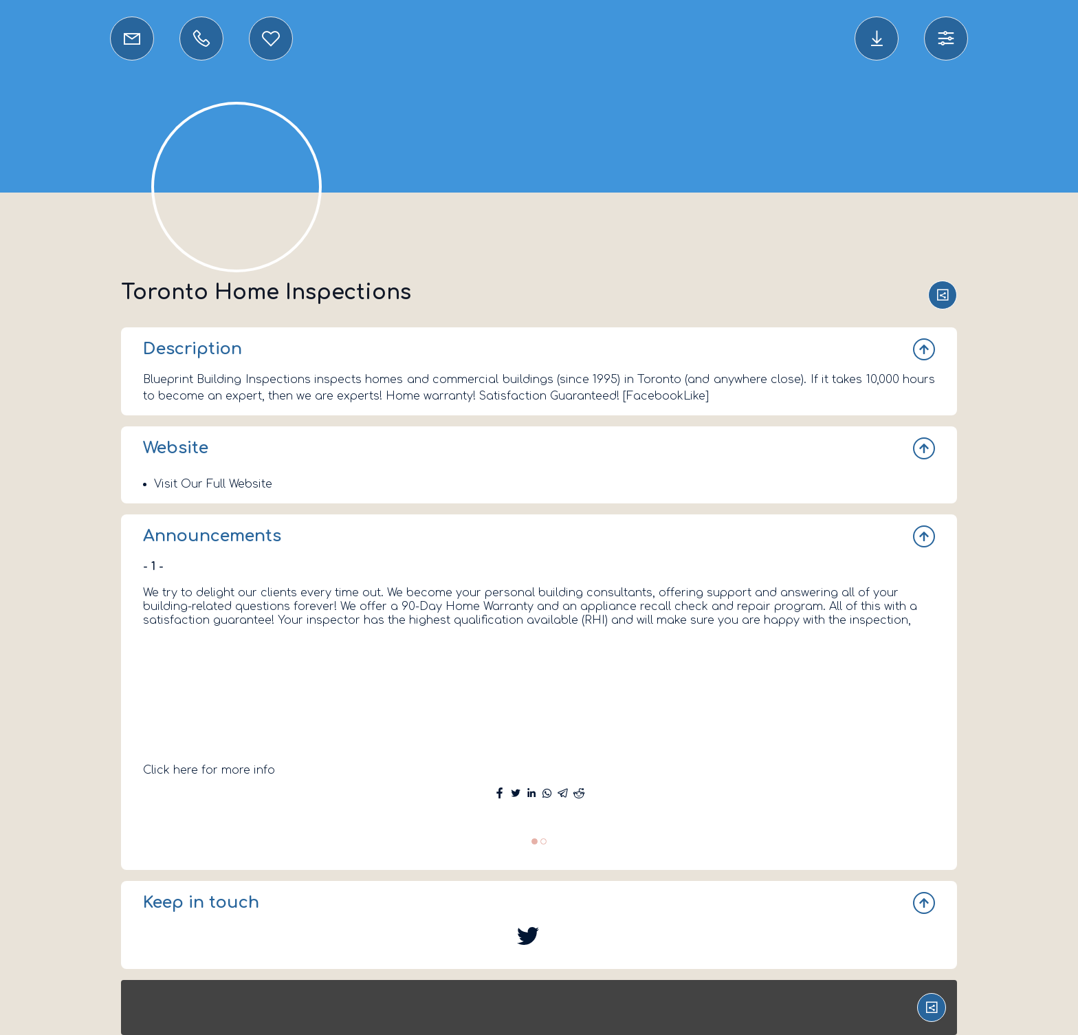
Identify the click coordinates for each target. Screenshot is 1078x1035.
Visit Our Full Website (213, 484)
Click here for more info (209, 770)
